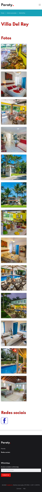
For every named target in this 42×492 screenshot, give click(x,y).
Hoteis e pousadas (12, 13)
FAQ (24, 488)
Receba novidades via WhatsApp (10, 467)
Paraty (2, 13)
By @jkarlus (10, 485)
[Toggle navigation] (39, 4)
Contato (19, 488)
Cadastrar (5, 475)
